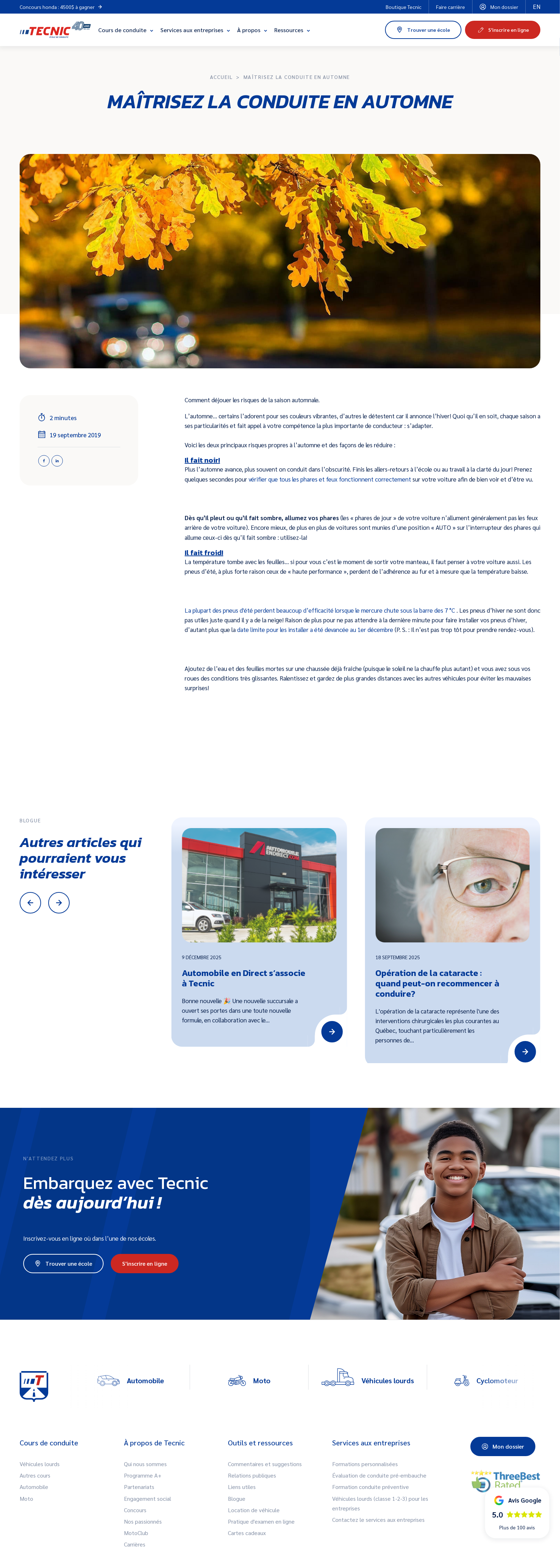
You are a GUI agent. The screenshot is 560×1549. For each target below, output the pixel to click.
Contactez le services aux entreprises (378, 1519)
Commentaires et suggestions (265, 1464)
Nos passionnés (143, 1521)
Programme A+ (142, 1475)
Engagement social (147, 1498)
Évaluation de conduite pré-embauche (379, 1475)
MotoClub (136, 1532)
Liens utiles (242, 1486)
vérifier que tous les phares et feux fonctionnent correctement (330, 479)
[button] (517, 1513)
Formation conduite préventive (370, 1486)
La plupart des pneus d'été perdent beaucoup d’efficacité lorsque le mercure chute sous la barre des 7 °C (320, 610)
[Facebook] (44, 461)
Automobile (34, 1486)
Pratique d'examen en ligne (261, 1521)
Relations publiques (252, 1475)
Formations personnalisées (365, 1464)
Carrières (134, 1544)
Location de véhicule (254, 1510)
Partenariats (139, 1486)
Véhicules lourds (40, 1464)
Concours (135, 1510)
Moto (26, 1498)
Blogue (236, 1498)
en (536, 6)
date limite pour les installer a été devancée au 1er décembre (316, 629)
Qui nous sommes (145, 1464)
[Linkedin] (57, 461)
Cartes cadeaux (247, 1532)
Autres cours (35, 1475)
